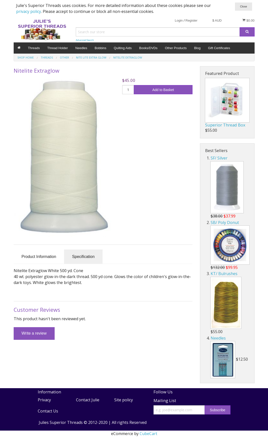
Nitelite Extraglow (127, 57)
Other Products (176, 48)
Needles (81, 48)
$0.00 (248, 20)
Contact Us (48, 411)
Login (179, 20)
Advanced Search (85, 40)
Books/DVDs (148, 48)
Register (191, 20)
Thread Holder (57, 48)
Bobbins (100, 48)
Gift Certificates (219, 48)
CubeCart (148, 433)
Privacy (44, 400)
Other (64, 57)
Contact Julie (87, 400)
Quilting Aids (123, 48)
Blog (197, 48)
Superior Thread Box (225, 125)
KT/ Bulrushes (224, 273)
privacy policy (28, 11)
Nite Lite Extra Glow (91, 57)
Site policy (123, 400)
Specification (83, 256)
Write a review (34, 333)
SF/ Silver (219, 158)
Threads (34, 48)
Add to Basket (163, 90)
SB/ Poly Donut (225, 222)
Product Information (39, 256)
